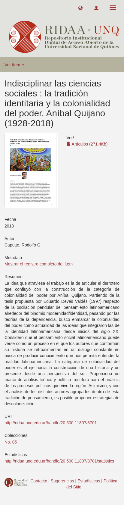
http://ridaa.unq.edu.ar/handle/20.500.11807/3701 (51, 422)
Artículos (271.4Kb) (87, 144)
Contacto (38, 480)
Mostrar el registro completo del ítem (39, 264)
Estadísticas (88, 480)
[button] (80, 7)
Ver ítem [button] (14, 64)
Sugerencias (62, 480)
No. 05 (11, 442)
